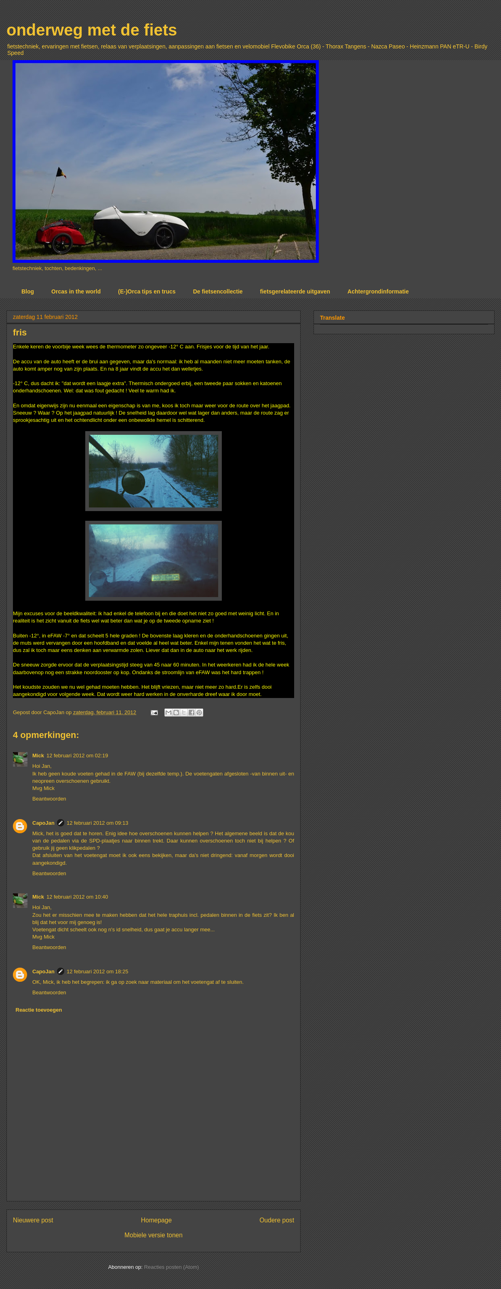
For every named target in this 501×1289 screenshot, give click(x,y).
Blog (27, 291)
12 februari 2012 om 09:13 (97, 823)
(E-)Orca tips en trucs (146, 291)
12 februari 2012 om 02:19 (77, 755)
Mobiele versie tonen (153, 1235)
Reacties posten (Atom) (171, 1267)
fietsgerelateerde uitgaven (295, 291)
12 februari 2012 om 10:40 (77, 897)
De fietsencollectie (218, 291)
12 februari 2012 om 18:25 (97, 971)
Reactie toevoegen (39, 1010)
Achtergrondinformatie (378, 291)
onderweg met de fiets (91, 30)
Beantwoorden (49, 799)
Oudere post (276, 1220)
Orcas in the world (76, 291)
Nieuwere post (33, 1220)
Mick (38, 755)
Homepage (156, 1220)
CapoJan (43, 823)
